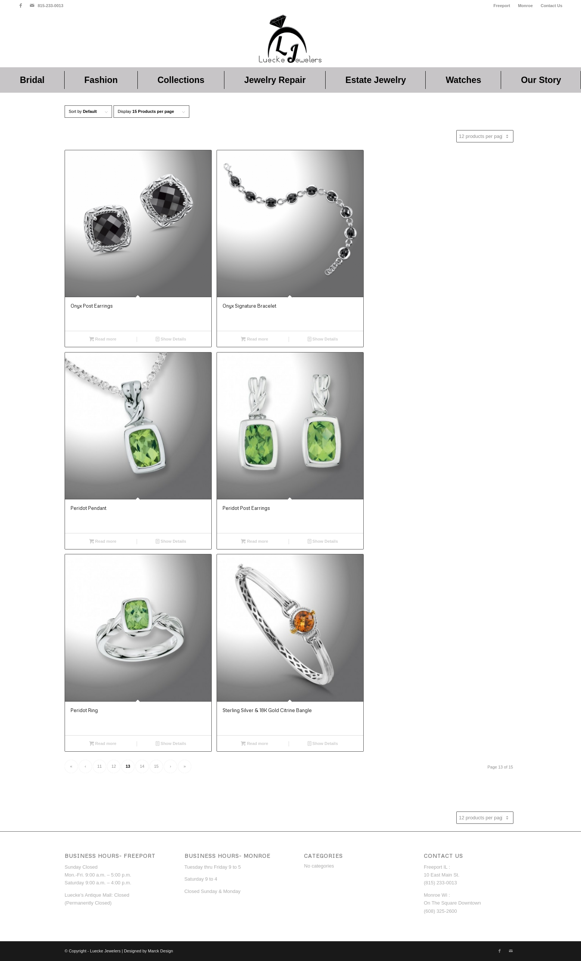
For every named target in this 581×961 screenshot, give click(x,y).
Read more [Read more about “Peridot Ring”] (102, 743)
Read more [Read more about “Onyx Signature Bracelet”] (254, 339)
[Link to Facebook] (20, 5)
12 (113, 766)
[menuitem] (502, 5)
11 (99, 766)
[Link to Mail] (32, 5)
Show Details (171, 339)
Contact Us (551, 5)
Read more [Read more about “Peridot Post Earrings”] (254, 541)
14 (142, 766)
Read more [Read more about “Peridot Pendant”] (102, 541)
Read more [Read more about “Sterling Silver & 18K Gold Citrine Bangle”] (254, 743)
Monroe (525, 5)
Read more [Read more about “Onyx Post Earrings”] (102, 339)
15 (156, 766)
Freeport (502, 5)
